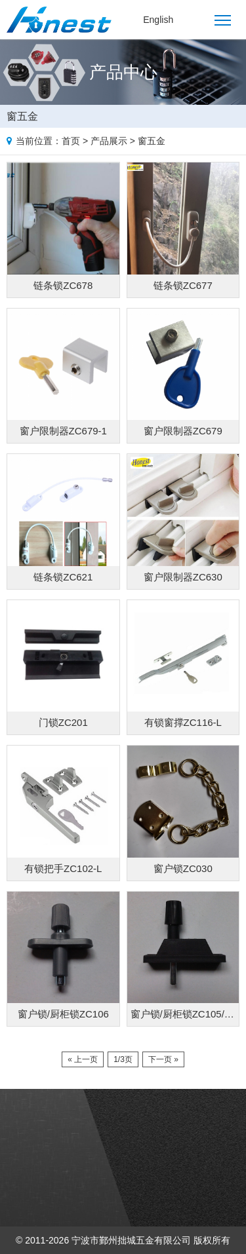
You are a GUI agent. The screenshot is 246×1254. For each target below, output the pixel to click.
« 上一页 (83, 1059)
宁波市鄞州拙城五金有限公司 (131, 1240)
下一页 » (163, 1059)
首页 (71, 141)
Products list (233, 113)
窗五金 (151, 141)
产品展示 (109, 141)
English (158, 19)
